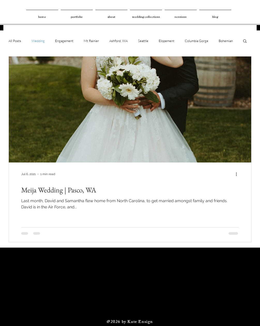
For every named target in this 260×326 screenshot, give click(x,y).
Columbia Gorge (196, 41)
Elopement (166, 41)
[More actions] (238, 174)
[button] (244, 41)
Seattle (143, 41)
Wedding (38, 41)
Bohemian (226, 41)
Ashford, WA (118, 41)
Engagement (64, 41)
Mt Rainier (91, 41)
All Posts (15, 41)
